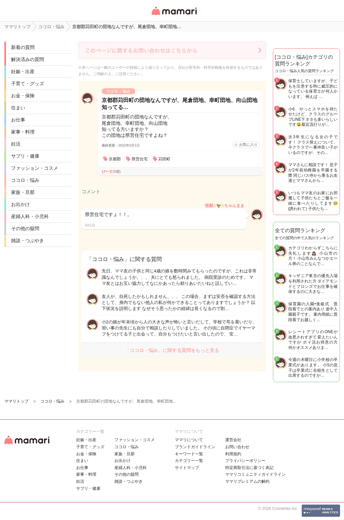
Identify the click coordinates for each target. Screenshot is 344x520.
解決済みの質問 (27, 59)
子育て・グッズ (27, 83)
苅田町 (164, 159)
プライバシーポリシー (245, 460)
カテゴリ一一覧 (189, 460)
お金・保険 (23, 95)
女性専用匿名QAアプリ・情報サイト (174, 15)
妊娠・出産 (23, 71)
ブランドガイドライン (195, 447)
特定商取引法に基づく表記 (249, 467)
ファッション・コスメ (34, 168)
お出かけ (20, 204)
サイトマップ (187, 467)
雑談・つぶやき (27, 240)
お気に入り (248, 145)
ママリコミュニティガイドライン (255, 474)
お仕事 (18, 119)
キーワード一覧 (189, 454)
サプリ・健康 (25, 156)
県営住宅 (140, 159)
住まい (18, 107)
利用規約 (233, 454)
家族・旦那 (23, 192)
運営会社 (233, 439)
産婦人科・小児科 (30, 216)
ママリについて (189, 439)
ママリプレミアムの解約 (247, 481)
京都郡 (115, 159)
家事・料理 (23, 132)
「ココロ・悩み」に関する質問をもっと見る (172, 350)
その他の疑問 (25, 228)
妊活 (15, 144)
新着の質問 (23, 47)
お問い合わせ (237, 447)
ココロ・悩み (25, 180)
